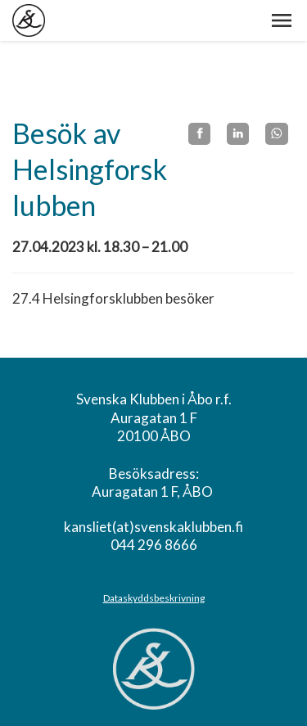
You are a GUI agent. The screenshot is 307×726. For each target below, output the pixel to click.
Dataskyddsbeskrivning (154, 598)
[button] (282, 20)
